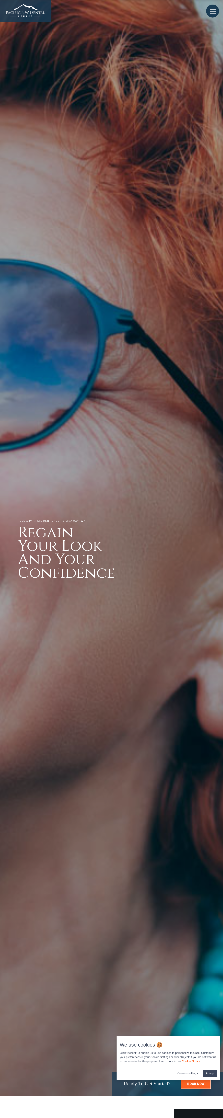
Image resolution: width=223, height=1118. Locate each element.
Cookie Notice (191, 1061)
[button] (196, 1084)
